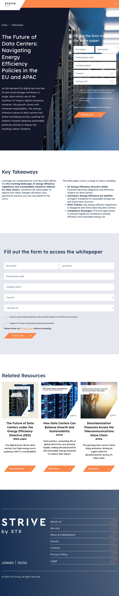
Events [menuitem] (83, 541)
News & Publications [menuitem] (83, 535)
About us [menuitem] (83, 522)
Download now (20, 468)
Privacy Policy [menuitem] (83, 554)
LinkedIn (8, 562)
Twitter (22, 562)
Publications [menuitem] (17, 25)
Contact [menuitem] (83, 548)
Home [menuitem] (4, 25)
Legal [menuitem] (83, 561)
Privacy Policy (91, 107)
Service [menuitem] (83, 528)
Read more (59, 468)
